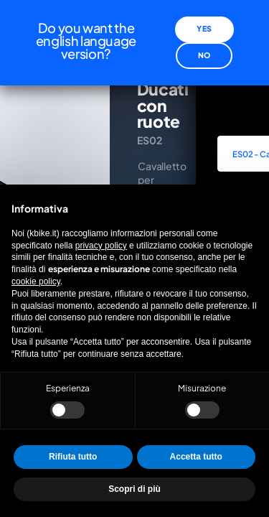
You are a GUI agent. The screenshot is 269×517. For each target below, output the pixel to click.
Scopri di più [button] (134, 489)
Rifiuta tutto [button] (73, 457)
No (204, 47)
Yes (204, 22)
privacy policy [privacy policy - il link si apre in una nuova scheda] (101, 246)
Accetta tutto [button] (196, 457)
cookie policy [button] (35, 281)
